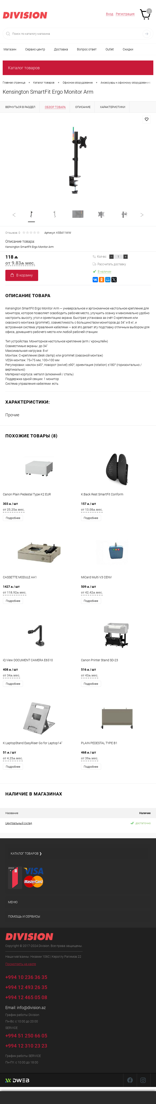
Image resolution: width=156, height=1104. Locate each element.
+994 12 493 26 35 (26, 987)
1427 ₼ (39, 590)
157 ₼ (117, 508)
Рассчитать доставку (109, 264)
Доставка (61, 49)
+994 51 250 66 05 (29, 1035)
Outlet (110, 49)
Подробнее (13, 518)
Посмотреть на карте (20, 964)
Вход (109, 14)
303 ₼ (39, 508)
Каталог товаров (24, 67)
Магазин (10, 49)
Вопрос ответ (87, 49)
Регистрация (125, 14)
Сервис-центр (35, 49)
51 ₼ (39, 756)
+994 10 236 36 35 (29, 977)
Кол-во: (102, 257)
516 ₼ (117, 673)
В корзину (22, 275)
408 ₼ (39, 673)
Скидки (128, 49)
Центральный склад (18, 823)
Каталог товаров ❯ (26, 853)
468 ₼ (117, 756)
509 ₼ (117, 590)
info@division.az (31, 1007)
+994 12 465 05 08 (26, 997)
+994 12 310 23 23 (26, 1046)
